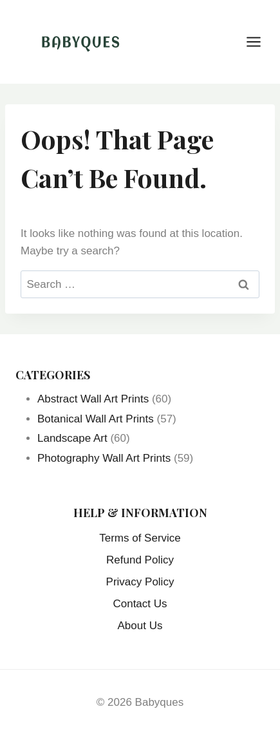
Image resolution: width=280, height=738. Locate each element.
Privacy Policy (140, 582)
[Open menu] (260, 41)
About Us (140, 626)
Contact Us (140, 604)
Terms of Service (140, 538)
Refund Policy (140, 560)
